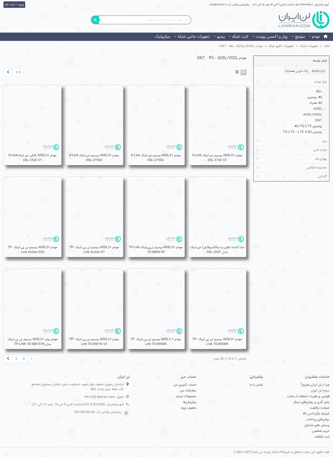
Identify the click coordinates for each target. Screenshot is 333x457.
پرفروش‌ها (189, 402)
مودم (316, 37)
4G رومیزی (315, 97)
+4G (319, 91)
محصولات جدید (186, 396)
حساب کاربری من (185, 385)
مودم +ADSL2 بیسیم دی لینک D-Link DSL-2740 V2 (217, 158)
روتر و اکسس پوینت (272, 37)
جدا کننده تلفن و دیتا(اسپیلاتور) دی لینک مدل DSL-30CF (217, 250)
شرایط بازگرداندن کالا (316, 414)
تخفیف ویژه (188, 408)
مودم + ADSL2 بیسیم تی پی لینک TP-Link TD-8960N (155, 342)
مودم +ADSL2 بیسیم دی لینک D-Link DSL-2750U (156, 158)
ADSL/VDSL (312, 114)
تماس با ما (256, 385)
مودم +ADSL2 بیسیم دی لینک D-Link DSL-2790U (94, 158)
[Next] (7, 72)
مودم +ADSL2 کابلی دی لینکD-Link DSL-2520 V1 (32, 158)
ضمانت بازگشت (319, 408)
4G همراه (316, 103)
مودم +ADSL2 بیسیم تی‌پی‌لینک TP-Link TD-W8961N (155, 250)
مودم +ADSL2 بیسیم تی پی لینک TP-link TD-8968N (217, 342)
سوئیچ (300, 37)
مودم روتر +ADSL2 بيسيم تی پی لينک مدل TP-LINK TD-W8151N (33, 342)
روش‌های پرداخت (318, 419)
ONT (318, 120)
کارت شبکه (240, 37)
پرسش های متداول (317, 425)
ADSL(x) (318, 71)
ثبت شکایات (322, 437)
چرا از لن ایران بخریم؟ (315, 385)
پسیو (221, 37)
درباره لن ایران (320, 390)
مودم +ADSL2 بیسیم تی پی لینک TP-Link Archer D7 (94, 250)
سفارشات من (188, 390)
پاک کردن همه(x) (296, 71)
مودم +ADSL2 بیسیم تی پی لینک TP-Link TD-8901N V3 (94, 342)
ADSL (317, 109)
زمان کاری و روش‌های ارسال (311, 402)
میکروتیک (162, 37)
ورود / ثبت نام (14, 4)
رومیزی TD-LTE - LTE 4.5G (302, 132)
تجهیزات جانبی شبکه (194, 37)
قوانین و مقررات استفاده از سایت (308, 396)
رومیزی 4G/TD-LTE (308, 126)
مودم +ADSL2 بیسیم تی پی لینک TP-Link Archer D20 (32, 250)
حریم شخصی (321, 431)
